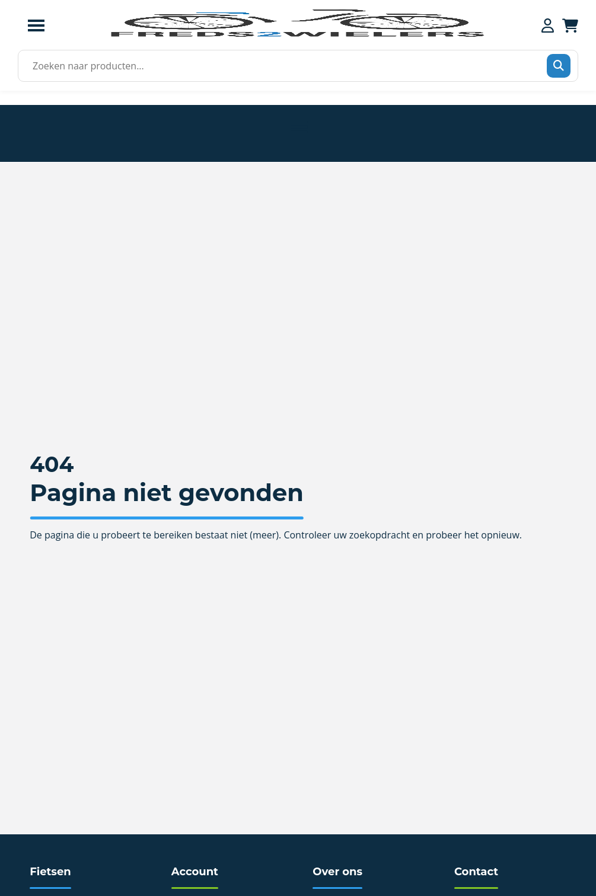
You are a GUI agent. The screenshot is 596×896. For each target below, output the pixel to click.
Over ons (337, 871)
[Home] (296, 35)
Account (194, 871)
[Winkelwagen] (570, 25)
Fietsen (50, 871)
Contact (476, 871)
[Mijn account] (547, 25)
